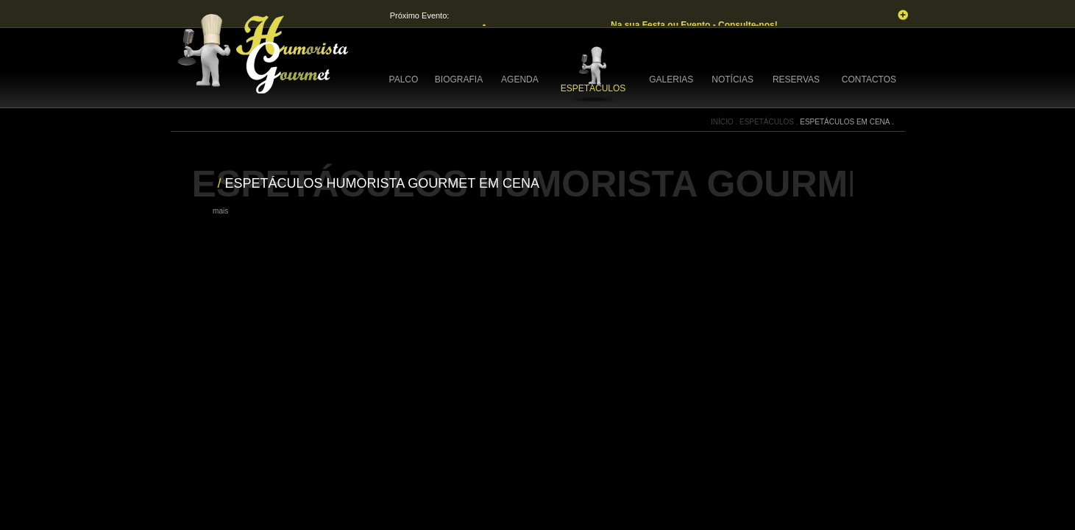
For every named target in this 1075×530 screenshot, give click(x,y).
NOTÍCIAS (732, 79)
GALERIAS (671, 79)
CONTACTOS (869, 79)
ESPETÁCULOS (593, 88)
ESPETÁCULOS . (769, 122)
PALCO (404, 79)
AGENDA (520, 79)
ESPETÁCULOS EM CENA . (846, 122)
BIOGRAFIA (459, 79)
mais (220, 211)
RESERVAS (796, 79)
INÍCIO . (725, 122)
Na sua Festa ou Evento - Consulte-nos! (695, 25)
